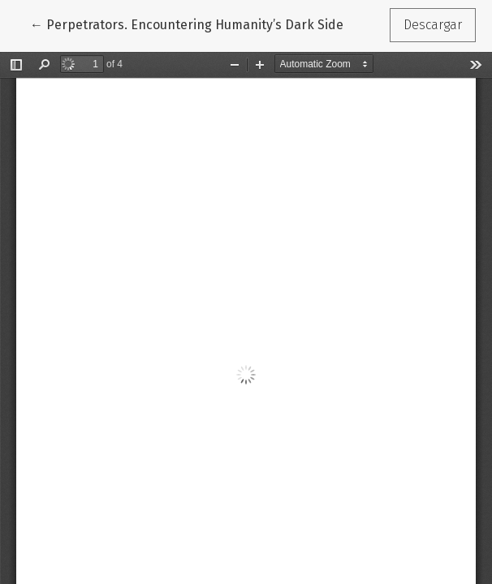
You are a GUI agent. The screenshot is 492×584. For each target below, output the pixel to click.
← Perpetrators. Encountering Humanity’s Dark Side (186, 23)
